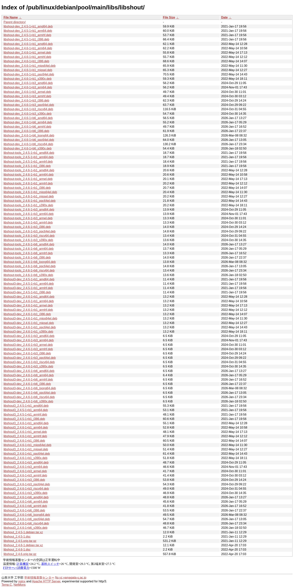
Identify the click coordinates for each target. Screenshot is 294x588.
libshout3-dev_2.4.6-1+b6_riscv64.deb (29, 397)
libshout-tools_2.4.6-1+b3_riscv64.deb (29, 235)
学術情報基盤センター (39, 577)
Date (224, 17)
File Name (11, 17)
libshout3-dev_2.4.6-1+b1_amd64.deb (29, 296)
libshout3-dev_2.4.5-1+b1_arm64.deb (29, 283)
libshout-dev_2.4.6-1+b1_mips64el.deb (29, 65)
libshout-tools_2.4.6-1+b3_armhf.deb (28, 222)
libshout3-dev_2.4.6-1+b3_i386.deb (27, 353)
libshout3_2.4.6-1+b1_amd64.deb (26, 423)
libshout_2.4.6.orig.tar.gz (20, 554)
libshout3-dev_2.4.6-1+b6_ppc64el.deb (30, 392)
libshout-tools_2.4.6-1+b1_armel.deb (28, 179)
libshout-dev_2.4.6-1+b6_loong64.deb (29, 135)
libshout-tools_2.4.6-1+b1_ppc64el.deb (29, 200)
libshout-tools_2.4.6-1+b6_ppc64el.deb (29, 266)
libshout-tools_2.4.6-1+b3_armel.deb (28, 218)
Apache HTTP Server (46, 581)
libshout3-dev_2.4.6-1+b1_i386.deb (27, 314)
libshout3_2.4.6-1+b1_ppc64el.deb (27, 453)
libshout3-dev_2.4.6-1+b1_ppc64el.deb (30, 327)
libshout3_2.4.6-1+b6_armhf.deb (25, 506)
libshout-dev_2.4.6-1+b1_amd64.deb (28, 44)
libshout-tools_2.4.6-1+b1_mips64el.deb (30, 192)
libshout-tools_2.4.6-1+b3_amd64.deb (29, 209)
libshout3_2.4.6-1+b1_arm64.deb (26, 427)
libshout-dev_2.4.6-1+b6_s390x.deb (28, 148)
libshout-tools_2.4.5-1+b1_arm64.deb (29, 157)
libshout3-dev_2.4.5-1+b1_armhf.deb (28, 288)
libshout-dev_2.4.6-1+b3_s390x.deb (28, 113)
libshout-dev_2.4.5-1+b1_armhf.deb (27, 35)
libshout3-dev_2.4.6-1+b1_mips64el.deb (30, 318)
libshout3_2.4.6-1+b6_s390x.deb (25, 527)
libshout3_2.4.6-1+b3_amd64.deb (26, 462)
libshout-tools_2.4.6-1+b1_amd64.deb (29, 170)
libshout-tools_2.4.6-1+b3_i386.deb (27, 226)
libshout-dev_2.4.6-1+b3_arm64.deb (28, 87)
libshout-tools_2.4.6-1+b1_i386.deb (27, 187)
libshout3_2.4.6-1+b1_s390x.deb (25, 458)
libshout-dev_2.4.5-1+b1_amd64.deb (28, 26)
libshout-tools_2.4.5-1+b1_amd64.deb (29, 152)
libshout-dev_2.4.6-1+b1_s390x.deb (28, 78)
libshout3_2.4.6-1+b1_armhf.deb (25, 436)
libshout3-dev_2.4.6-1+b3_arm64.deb (29, 340)
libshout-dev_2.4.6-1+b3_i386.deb (26, 100)
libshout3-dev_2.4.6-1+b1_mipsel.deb (29, 323)
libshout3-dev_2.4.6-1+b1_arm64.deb (29, 301)
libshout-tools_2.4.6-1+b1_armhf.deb (28, 183)
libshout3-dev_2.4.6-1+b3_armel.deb (28, 344)
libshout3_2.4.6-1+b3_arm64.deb (26, 466)
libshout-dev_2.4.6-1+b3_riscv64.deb (28, 109)
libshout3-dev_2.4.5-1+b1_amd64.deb (29, 279)
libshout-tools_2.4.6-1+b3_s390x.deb (28, 240)
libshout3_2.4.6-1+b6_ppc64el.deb (27, 519)
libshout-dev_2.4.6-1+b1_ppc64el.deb (29, 74)
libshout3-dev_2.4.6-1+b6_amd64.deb (29, 371)
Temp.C (7, 584)
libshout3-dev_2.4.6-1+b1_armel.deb (28, 305)
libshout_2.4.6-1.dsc (17, 549)
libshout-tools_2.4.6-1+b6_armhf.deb (28, 253)
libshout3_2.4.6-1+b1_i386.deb (24, 440)
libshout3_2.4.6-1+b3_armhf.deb (25, 475)
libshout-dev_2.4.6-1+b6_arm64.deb (28, 122)
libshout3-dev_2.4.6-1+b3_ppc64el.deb (30, 357)
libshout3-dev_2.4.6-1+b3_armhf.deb (28, 349)
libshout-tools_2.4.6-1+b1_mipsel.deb (29, 196)
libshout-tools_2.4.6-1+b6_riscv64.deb (29, 270)
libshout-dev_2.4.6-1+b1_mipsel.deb (28, 70)
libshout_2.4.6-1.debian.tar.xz (23, 545)
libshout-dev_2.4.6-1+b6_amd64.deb (28, 118)
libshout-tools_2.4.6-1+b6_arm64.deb (29, 248)
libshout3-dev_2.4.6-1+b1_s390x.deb (28, 331)
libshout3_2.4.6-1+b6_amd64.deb (26, 497)
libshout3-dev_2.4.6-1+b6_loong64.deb (30, 388)
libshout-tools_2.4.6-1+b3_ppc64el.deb (29, 231)
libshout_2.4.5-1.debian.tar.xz (23, 532)
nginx (21, 581)
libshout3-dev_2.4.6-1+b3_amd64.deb (29, 336)
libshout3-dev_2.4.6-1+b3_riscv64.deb (29, 362)
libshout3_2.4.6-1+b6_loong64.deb (27, 514)
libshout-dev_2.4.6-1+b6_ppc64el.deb (29, 139)
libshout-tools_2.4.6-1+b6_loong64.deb (30, 261)
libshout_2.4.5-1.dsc (17, 536)
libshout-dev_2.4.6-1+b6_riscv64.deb (28, 144)
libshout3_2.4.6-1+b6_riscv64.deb (26, 523)
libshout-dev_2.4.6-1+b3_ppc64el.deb (29, 104)
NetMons (20, 584)
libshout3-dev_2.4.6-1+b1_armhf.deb (28, 309)
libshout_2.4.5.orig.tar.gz (20, 540)
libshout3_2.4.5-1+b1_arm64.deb (26, 410)
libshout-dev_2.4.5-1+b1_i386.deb (26, 39)
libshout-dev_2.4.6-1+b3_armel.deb (27, 91)
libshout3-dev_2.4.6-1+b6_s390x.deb (28, 401)
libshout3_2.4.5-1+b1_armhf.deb (25, 414)
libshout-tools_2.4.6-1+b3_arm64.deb (29, 213)
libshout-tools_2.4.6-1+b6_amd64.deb (29, 244)
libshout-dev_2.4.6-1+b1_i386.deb (26, 61)
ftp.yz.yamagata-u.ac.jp (70, 577)
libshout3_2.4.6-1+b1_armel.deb (25, 431)
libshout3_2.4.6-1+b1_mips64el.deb (27, 445)
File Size (169, 17)
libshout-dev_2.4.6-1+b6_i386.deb (26, 131)
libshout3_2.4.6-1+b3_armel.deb (25, 471)
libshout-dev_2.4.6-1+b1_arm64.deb (28, 48)
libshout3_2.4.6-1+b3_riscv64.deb (26, 488)
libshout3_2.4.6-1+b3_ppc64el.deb (27, 484)
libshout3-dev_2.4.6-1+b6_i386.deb (27, 383)
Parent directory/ (15, 22)
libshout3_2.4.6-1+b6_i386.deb (24, 510)
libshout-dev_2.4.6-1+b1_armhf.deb (27, 56)
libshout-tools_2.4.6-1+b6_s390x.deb (28, 275)
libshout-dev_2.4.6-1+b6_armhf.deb (27, 126)
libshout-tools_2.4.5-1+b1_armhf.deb (28, 161)
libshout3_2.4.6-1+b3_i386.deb (24, 479)
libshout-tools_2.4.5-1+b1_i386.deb (27, 166)
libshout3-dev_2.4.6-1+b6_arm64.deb (29, 375)
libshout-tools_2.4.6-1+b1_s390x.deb (28, 205)
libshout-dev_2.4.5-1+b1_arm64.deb (28, 30)
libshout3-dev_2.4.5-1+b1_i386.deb (27, 292)
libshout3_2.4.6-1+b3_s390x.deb (25, 493)
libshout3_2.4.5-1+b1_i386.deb (24, 418)
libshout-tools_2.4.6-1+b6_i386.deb (27, 257)
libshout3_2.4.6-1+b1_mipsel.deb (26, 449)
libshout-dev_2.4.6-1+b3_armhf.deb (27, 96)
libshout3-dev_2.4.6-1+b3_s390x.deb (28, 366)
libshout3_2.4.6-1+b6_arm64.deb (26, 501)
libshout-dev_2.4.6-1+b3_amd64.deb (28, 83)
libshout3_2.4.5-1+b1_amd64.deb (26, 405)
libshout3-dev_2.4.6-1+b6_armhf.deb (28, 379)
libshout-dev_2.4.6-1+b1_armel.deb (27, 52)
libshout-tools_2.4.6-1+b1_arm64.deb (29, 174)
